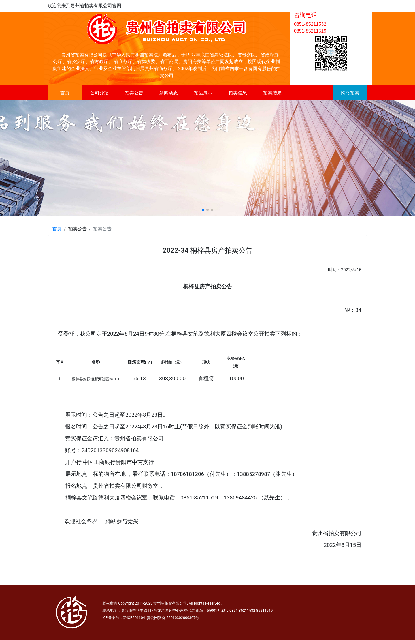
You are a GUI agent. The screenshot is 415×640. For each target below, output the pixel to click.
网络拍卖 (350, 93)
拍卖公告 (134, 93)
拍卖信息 (238, 93)
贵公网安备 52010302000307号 (173, 617)
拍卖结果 (272, 93)
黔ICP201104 (134, 617)
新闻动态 (168, 93)
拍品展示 (203, 93)
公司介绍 (99, 93)
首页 (64, 93)
